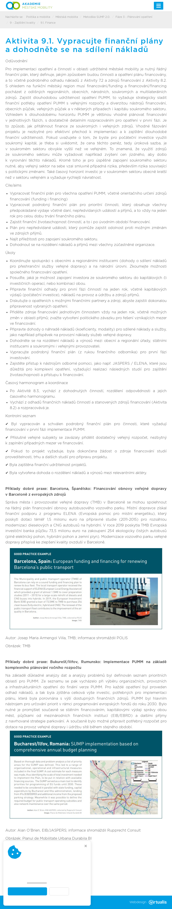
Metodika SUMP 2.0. (96, 17)
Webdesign (148, 902)
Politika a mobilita (38, 17)
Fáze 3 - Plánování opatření (134, 17)
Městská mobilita (67, 17)
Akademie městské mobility (56, 902)
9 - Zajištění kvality (22, 22)
